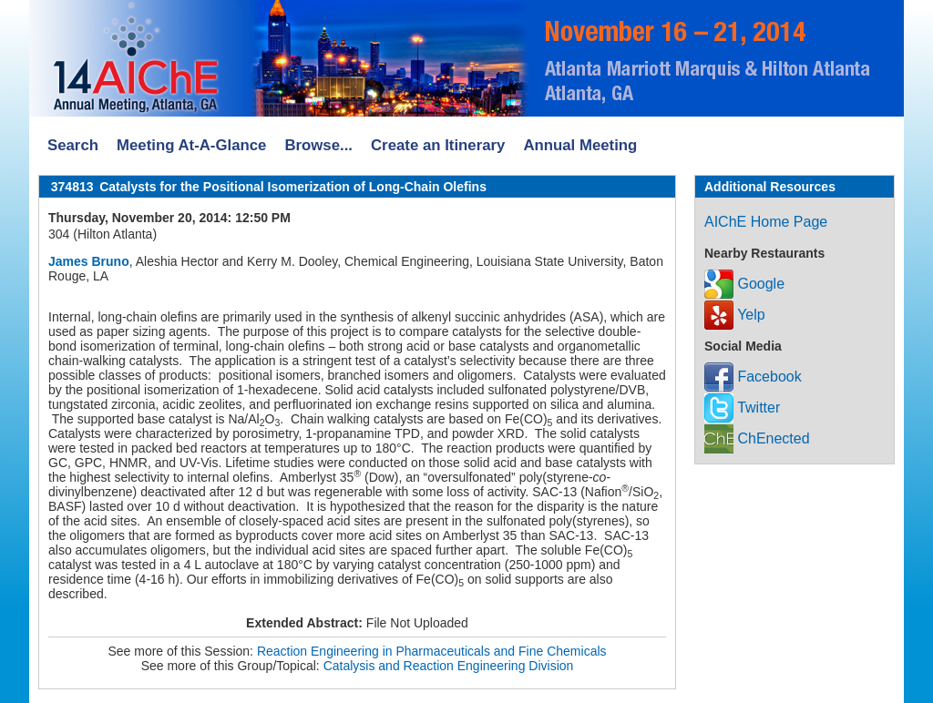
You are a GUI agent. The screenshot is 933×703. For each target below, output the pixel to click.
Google (744, 283)
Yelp (734, 314)
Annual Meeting (580, 145)
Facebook (753, 376)
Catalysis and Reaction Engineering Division (448, 665)
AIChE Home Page (765, 221)
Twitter (742, 407)
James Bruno (88, 261)
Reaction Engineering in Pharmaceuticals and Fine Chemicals (432, 651)
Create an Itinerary (438, 145)
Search (72, 145)
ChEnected (757, 438)
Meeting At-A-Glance (191, 145)
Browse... (318, 145)
